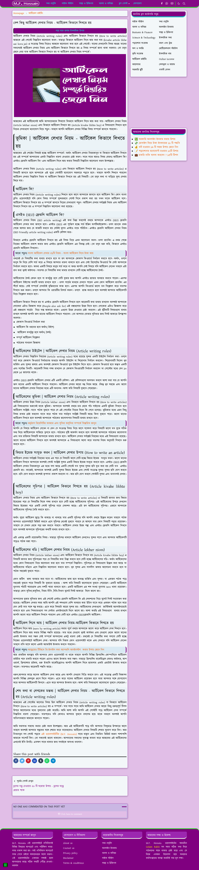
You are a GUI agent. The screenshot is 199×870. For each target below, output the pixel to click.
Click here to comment (70, 814)
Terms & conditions (73, 863)
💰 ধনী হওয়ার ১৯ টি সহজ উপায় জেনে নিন (156, 147)
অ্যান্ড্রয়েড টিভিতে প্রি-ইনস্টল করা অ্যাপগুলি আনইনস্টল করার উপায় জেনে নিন (66, 650)
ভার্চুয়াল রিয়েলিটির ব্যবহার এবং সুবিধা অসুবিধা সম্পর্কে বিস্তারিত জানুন (62, 423)
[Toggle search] (184, 3)
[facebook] (161, 4)
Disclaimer (68, 858)
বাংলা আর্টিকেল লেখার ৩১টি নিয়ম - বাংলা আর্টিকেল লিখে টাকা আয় (60, 253)
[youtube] (172, 4)
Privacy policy (70, 853)
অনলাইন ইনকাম (109, 848)
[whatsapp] (166, 4)
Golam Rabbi (153, 847)
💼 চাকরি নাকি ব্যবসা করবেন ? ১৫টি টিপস (156, 155)
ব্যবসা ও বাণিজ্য (109, 853)
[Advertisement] (158, 102)
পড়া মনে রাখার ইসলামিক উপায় (70, 30)
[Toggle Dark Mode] (178, 3)
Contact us (68, 848)
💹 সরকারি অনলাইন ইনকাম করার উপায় (155, 139)
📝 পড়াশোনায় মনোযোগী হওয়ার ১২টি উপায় (156, 151)
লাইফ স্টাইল (107, 858)
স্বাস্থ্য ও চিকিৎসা (109, 863)
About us (67, 843)
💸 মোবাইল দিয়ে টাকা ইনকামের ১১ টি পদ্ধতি (157, 143)
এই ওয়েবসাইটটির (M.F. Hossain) (59, 734)
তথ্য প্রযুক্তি (107, 843)
